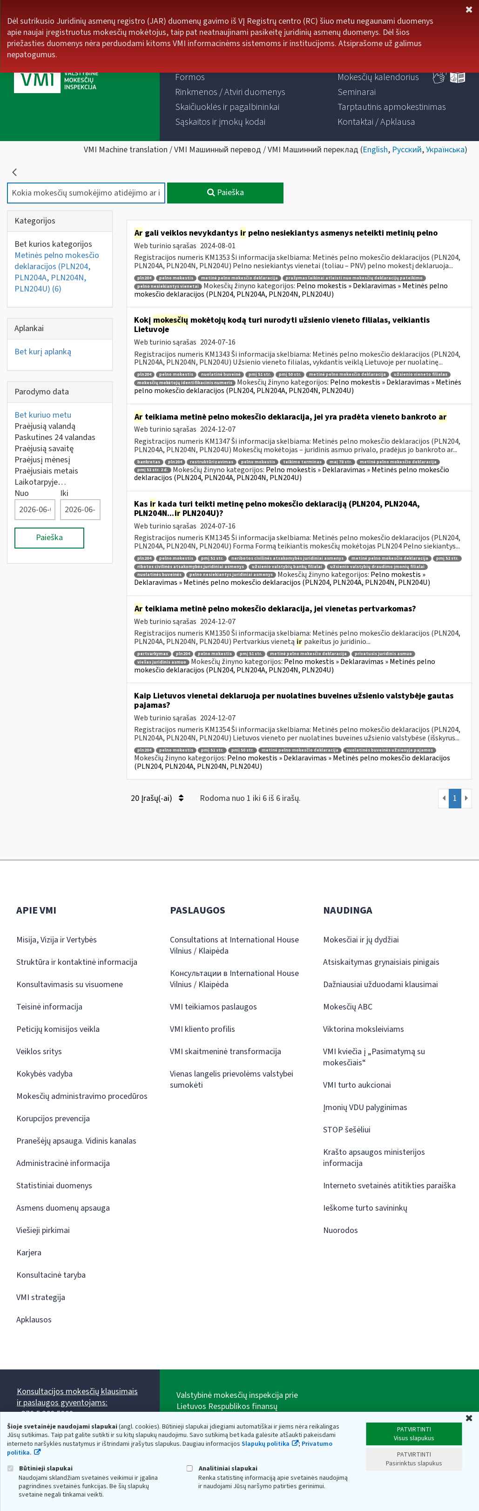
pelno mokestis (176, 278)
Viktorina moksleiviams (363, 1029)
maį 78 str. (341, 462)
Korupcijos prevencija (53, 1119)
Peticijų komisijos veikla (58, 1029)
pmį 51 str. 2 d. (152, 470)
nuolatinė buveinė (221, 375)
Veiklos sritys (39, 1051)
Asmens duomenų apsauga (63, 1208)
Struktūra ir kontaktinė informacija (76, 962)
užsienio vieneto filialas (420, 375)
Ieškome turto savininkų (365, 1208)
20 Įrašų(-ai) (157, 798)
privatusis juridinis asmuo (383, 654)
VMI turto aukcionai (357, 1085)
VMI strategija (40, 1297)
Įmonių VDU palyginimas (365, 1107)
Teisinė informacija (49, 1007)
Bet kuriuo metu (42, 415)
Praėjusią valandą (44, 426)
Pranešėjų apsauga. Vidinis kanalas (76, 1141)
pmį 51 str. (260, 375)
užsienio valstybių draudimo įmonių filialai (377, 567)
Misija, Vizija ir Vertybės (56, 940)
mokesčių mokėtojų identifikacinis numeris (184, 383)
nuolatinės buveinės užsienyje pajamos (389, 750)
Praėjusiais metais (46, 471)
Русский (407, 150)
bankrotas (148, 462)
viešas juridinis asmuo (161, 662)
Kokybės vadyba (44, 1074)
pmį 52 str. (447, 559)
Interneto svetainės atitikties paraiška (389, 1186)
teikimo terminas (302, 462)
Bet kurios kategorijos (53, 244)
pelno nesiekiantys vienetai (168, 287)
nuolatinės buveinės (159, 575)
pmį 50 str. (290, 375)
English (375, 150)
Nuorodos (340, 1230)
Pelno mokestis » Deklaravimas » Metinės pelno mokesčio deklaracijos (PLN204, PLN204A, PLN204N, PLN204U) (291, 290)
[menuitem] (190, 77)
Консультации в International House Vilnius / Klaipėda (234, 979)
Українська (445, 150)
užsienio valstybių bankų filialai (287, 567)
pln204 (144, 278)
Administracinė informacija (63, 1163)
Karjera (28, 1253)
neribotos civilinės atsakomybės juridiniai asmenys (287, 559)
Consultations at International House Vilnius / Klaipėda (234, 945)
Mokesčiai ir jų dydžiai (361, 940)
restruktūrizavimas (211, 462)
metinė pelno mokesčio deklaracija (239, 278)
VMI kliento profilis (202, 1029)
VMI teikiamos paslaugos (213, 1007)
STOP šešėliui (347, 1130)
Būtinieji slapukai (40, 1468)
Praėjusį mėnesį (42, 460)
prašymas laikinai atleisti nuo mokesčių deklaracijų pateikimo (354, 278)
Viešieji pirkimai (43, 1230)
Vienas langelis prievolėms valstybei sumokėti (231, 1079)
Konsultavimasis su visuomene (69, 984)
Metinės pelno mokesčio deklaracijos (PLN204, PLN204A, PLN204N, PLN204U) (56, 272)
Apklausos (34, 1320)
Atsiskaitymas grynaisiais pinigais (381, 962)
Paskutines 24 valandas (54, 437)
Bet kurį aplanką (42, 352)
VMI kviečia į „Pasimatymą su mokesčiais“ (374, 1057)
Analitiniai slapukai (222, 1468)
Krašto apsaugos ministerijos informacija (374, 1157)
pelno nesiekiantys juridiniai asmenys (231, 575)
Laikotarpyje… (40, 482)
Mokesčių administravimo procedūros (82, 1096)
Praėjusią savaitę (44, 448)
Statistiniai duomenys (54, 1186)
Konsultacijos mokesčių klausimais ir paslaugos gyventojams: (77, 1397)
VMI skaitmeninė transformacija (225, 1051)
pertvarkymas (152, 654)
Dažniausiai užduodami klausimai (380, 984)
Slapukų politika (266, 1444)
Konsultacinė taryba (51, 1275)
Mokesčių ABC (347, 1007)
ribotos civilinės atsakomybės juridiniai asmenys (190, 567)
